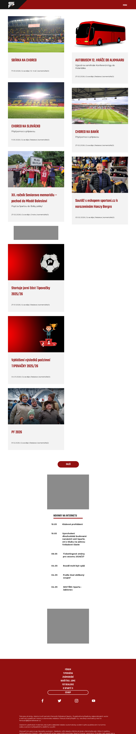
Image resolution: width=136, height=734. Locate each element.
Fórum (68, 669)
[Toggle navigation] (127, 4)
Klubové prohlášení (72, 524)
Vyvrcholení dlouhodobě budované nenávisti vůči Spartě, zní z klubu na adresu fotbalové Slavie (74, 539)
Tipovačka (68, 673)
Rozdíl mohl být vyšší (74, 566)
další (68, 464)
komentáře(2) (43, 443)
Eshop (68, 692)
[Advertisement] (68, 492)
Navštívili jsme (68, 681)
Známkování (68, 677)
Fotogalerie (68, 684)
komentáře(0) (43, 71)
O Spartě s (68, 688)
